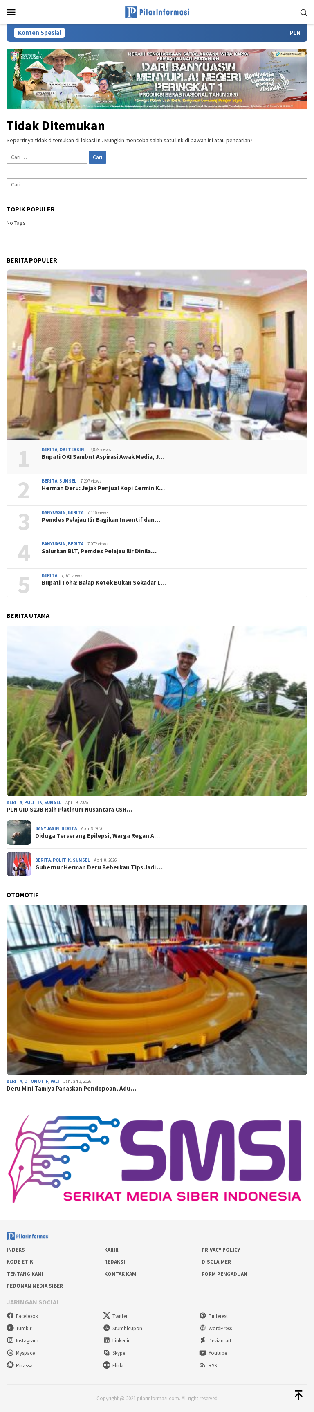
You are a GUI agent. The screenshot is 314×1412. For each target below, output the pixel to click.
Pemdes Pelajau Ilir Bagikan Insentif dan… (101, 519)
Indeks (16, 1249)
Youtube (213, 1352)
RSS (208, 1365)
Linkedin (117, 1340)
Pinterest (213, 1316)
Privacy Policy (221, 1249)
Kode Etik (20, 1261)
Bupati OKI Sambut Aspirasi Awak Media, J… (103, 456)
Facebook (22, 1316)
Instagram (22, 1340)
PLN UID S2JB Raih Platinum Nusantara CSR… (69, 809)
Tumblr (19, 1328)
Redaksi (114, 1261)
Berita (49, 449)
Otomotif (36, 1081)
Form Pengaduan (224, 1274)
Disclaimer (216, 1261)
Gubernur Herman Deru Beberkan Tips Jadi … (99, 867)
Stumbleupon (122, 1328)
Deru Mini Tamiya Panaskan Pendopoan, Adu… (71, 1088)
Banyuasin (54, 512)
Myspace (21, 1352)
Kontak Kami (121, 1274)
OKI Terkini (72, 449)
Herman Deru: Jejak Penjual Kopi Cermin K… (103, 488)
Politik (33, 802)
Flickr (113, 1365)
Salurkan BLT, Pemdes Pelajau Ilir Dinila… (99, 551)
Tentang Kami (25, 1274)
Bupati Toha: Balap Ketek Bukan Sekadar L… (104, 582)
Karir (111, 1249)
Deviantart (215, 1340)
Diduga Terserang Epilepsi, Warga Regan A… (97, 836)
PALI (54, 1081)
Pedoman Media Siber (35, 1285)
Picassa (20, 1365)
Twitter (115, 1316)
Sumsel (67, 481)
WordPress (215, 1328)
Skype (114, 1352)
